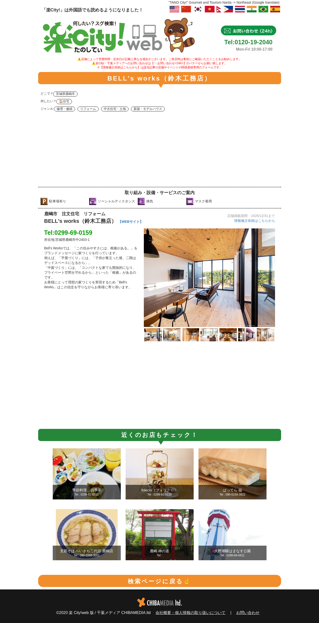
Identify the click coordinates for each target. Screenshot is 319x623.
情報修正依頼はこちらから (254, 221)
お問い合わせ (247, 613)
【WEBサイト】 (130, 222)
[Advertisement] (159, 150)
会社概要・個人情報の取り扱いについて (190, 613)
